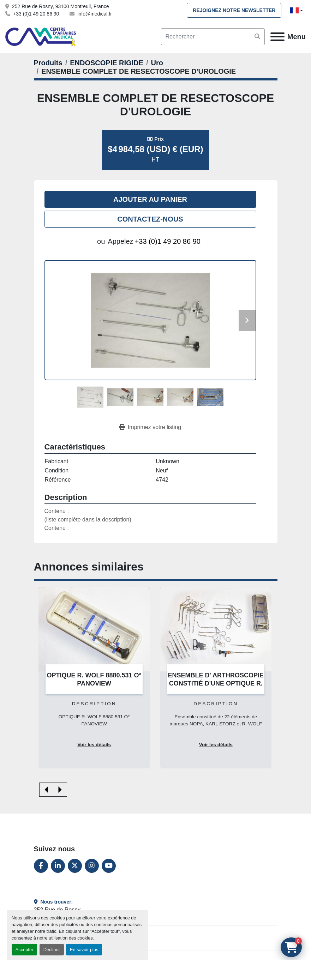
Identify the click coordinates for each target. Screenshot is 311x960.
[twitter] (75, 866)
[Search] (213, 36)
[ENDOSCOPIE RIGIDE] (106, 63)
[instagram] (92, 866)
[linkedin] (58, 866)
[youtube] (109, 866)
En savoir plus (84, 949)
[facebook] (41, 866)
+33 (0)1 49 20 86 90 (36, 14)
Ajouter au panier (150, 199)
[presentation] (46, 790)
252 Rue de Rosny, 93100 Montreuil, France (60, 6)
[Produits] (48, 63)
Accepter (25, 949)
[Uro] (157, 63)
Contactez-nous (150, 219)
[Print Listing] (150, 427)
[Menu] (277, 36)
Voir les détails (94, 744)
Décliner (51, 949)
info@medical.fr (94, 14)
